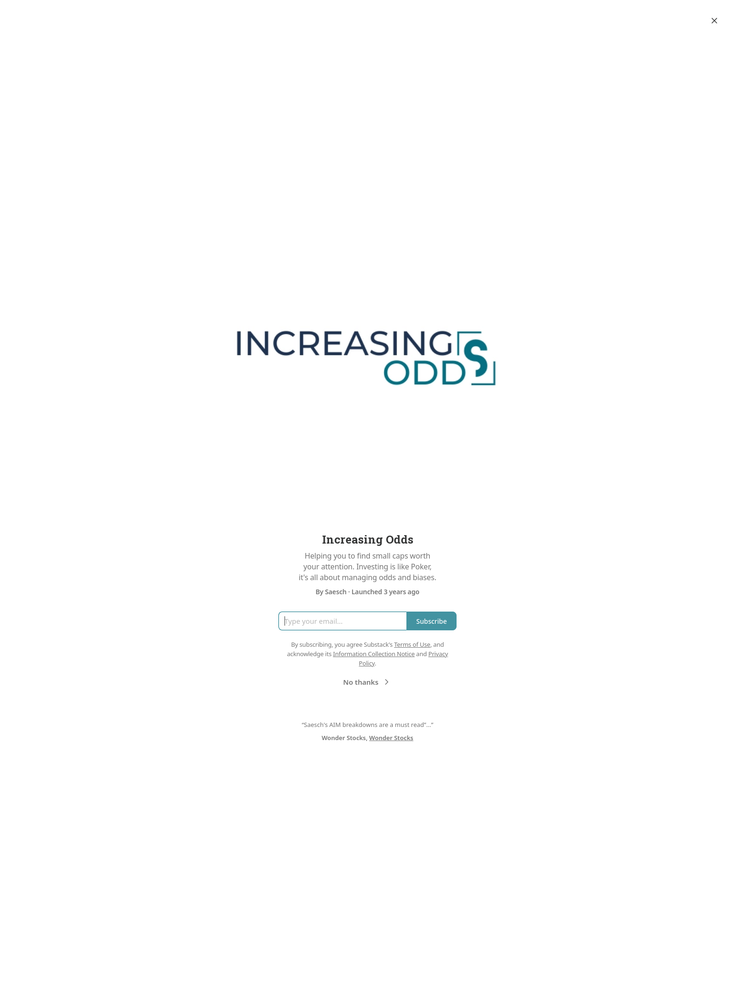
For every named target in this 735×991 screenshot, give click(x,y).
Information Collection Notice (373, 654)
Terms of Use (412, 644)
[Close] (714, 20)
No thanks (367, 682)
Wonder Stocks (391, 738)
